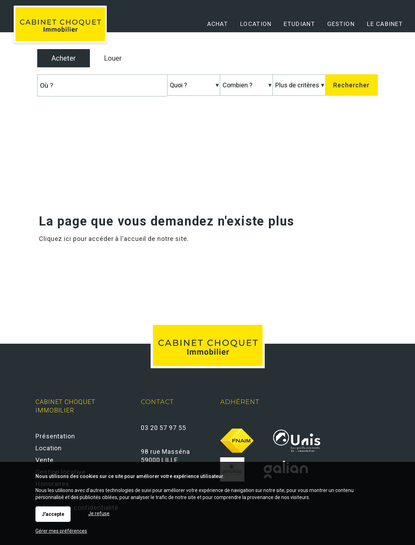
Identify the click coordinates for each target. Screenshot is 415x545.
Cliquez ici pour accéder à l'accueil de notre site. (114, 238)
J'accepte (53, 514)
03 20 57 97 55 (163, 427)
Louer (113, 58)
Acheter (63, 58)
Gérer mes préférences (61, 531)
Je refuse (99, 513)
